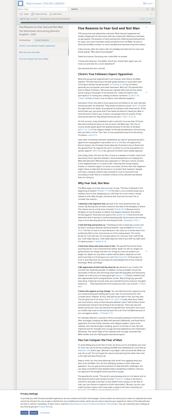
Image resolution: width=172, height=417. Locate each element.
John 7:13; (83, 126)
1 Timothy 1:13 (106, 309)
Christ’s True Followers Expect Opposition (37, 42)
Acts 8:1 (116, 139)
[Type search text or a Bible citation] (42, 9)
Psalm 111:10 (104, 187)
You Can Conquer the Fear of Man (33, 55)
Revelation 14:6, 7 (131, 217)
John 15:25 (137, 102)
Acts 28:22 (98, 147)
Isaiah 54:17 (122, 211)
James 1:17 (121, 272)
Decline (34, 412)
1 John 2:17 (120, 375)
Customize (44, 412)
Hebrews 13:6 (84, 347)
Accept (24, 412)
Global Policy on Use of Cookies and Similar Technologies (93, 404)
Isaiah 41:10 (101, 238)
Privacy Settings (46, 406)
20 (134, 113)
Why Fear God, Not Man (29, 49)
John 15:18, (128, 113)
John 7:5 (118, 296)
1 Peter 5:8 (82, 95)
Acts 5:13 (93, 131)
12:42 (89, 126)
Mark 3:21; (110, 296)
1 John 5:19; (134, 92)
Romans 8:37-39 (123, 253)
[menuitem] (152, 9)
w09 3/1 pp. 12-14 (26, 19)
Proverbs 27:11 (85, 386)
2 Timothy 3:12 (117, 81)
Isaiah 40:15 (121, 206)
